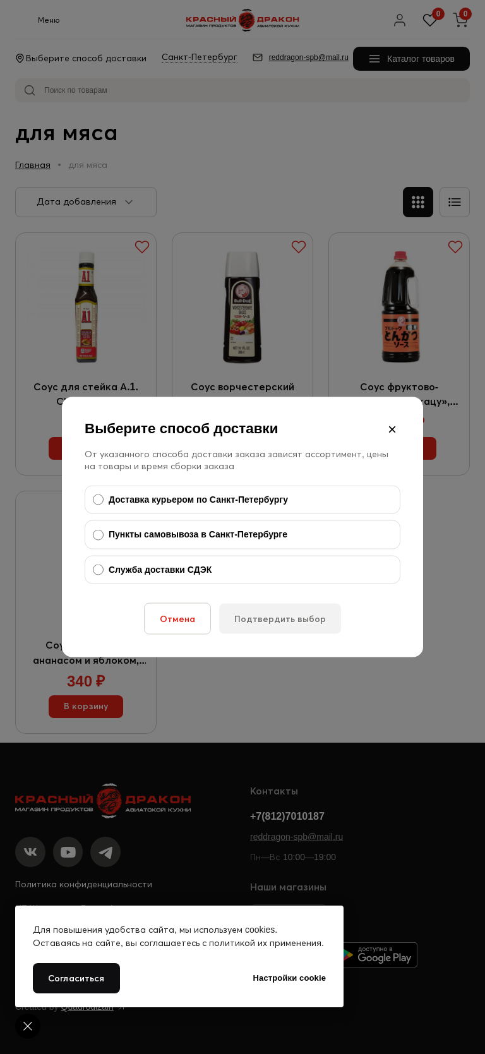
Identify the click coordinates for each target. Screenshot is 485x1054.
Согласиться (76, 978)
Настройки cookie (289, 978)
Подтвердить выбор (280, 619)
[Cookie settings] (27, 1026)
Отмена (177, 619)
